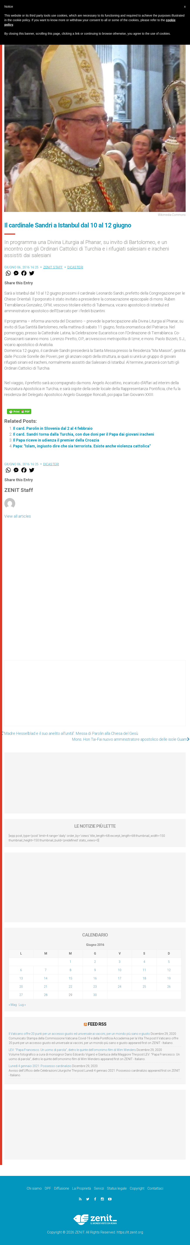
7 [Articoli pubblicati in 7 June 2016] (46, 970)
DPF (48, 1188)
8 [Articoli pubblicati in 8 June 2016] (70, 970)
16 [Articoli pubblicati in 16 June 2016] (95, 978)
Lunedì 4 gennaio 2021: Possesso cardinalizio (40, 1066)
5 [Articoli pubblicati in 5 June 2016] (169, 962)
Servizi (99, 1188)
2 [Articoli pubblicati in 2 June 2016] (95, 962)
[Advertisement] (95, 697)
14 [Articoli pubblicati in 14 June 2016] (45, 978)
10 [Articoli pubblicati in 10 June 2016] (119, 970)
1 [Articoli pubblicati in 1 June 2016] (70, 962)
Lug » (22, 1004)
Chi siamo (34, 1188)
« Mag (13, 1004)
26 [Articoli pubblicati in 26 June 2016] (169, 986)
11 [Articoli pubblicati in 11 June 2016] (144, 970)
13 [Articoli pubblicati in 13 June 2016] (21, 978)
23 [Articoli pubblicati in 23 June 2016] (95, 986)
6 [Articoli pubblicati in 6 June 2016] (21, 970)
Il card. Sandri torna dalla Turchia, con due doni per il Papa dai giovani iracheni (83, 434)
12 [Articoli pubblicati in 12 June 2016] (169, 970)
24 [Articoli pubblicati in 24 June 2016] (119, 986)
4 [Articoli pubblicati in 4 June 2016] (144, 962)
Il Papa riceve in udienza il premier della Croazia (56, 440)
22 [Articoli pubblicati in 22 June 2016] (70, 986)
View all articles (17, 516)
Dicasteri (75, 267)
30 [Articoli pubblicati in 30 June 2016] (95, 995)
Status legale (117, 1188)
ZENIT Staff (53, 267)
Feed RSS (97, 1024)
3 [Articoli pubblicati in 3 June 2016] (119, 962)
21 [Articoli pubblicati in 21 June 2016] (45, 986)
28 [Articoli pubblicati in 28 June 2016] (45, 995)
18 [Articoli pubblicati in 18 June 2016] (144, 978)
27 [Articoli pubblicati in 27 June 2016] (21, 995)
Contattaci (155, 1188)
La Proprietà (81, 1188)
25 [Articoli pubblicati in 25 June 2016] (144, 986)
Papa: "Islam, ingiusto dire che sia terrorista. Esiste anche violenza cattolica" (82, 446)
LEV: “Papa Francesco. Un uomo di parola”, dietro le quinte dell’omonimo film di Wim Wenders (72, 1050)
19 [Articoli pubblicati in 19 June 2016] (169, 978)
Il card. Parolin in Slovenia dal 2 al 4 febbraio (53, 428)
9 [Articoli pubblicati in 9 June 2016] (95, 970)
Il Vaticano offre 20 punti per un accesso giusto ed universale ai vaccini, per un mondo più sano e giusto (79, 1033)
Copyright (137, 1188)
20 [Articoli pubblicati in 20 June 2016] (21, 986)
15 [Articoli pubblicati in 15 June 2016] (70, 978)
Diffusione (61, 1188)
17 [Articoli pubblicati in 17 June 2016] (119, 978)
